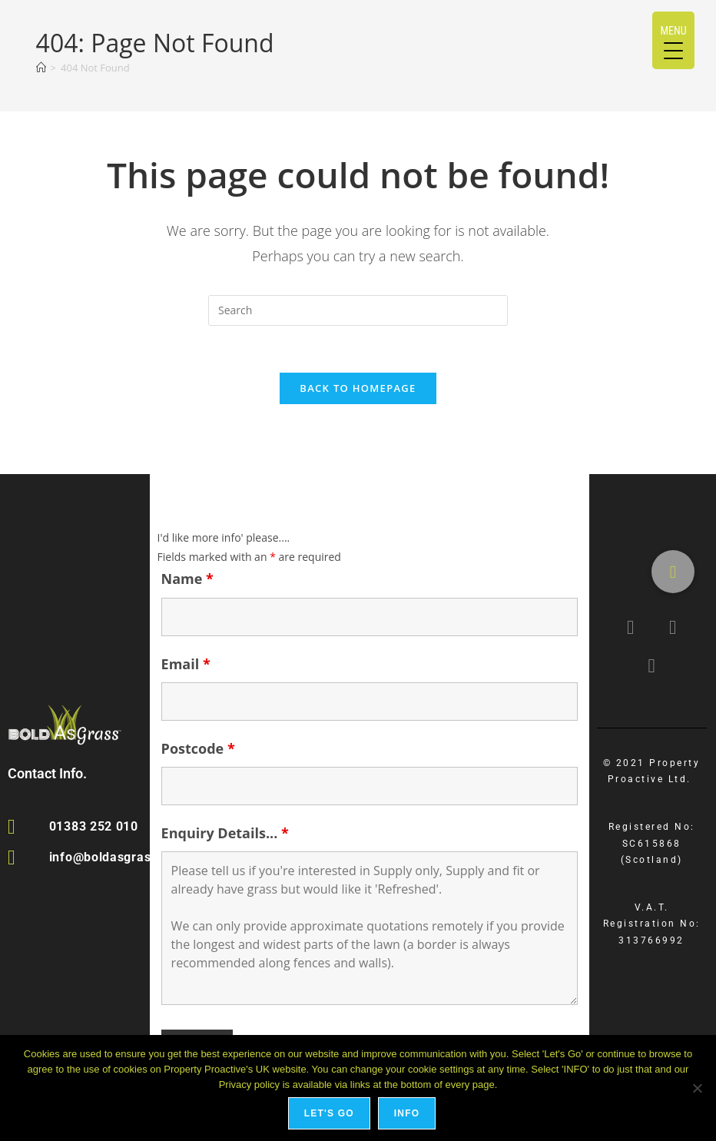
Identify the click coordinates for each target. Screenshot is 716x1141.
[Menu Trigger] (673, 40)
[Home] (41, 68)
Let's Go (329, 1113)
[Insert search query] (358, 310)
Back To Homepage (358, 388)
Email (185, 664)
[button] (672, 571)
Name (187, 578)
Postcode (198, 748)
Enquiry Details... (225, 833)
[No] (696, 1088)
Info (406, 1113)
